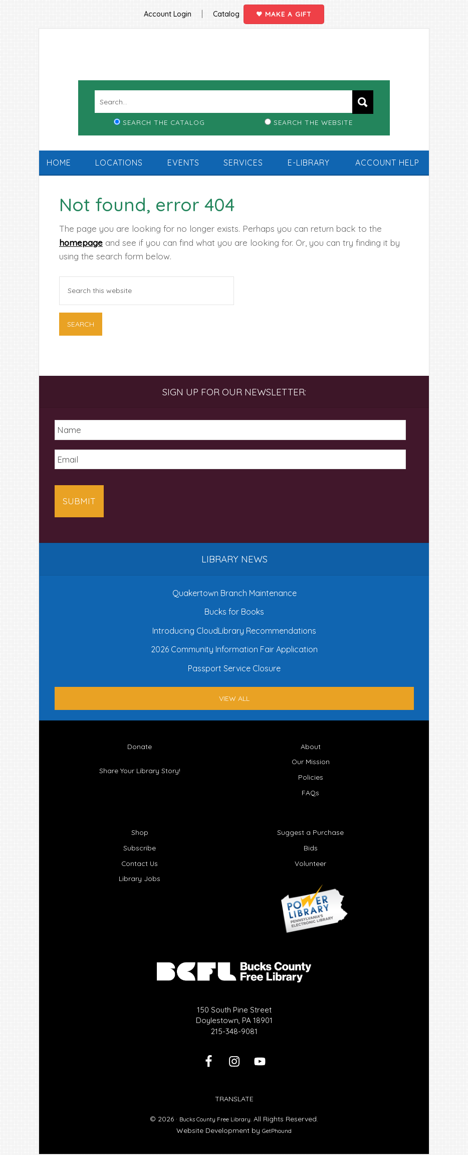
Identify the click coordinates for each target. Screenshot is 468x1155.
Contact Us (139, 855)
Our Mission (310, 754)
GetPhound (277, 1122)
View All (234, 690)
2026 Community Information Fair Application (234, 642)
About (310, 739)
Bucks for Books (234, 604)
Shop (140, 824)
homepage (81, 249)
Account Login (156, 10)
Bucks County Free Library (234, 64)
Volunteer (310, 855)
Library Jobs (140, 871)
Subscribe (139, 840)
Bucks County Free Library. (215, 1111)
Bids (310, 840)
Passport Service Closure (234, 661)
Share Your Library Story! (139, 763)
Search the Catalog (164, 129)
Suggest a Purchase (310, 824)
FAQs (310, 785)
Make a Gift (297, 10)
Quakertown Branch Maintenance (234, 586)
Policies (310, 769)
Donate (139, 739)
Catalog (223, 10)
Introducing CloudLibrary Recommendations (234, 623)
